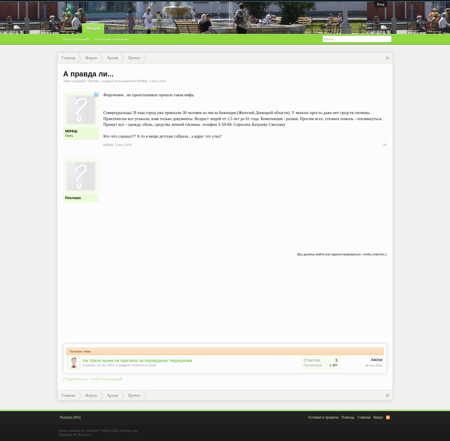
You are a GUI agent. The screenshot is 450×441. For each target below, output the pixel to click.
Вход (380, 4)
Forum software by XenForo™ (98, 430)
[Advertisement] (245, 199)
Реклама (73, 198)
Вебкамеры (144, 28)
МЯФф (142, 81)
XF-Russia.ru (82, 434)
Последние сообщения (112, 39)
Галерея (116, 28)
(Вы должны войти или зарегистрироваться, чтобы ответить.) (342, 254)
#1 (385, 145)
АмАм (376, 359)
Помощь (347, 417)
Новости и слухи (144, 365)
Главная (69, 28)
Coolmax (89, 365)
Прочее (93, 81)
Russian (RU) (70, 417)
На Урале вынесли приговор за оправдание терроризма (137, 360)
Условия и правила (323, 417)
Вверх (378, 417)
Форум (93, 28)
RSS (388, 417)
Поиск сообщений (76, 39)
